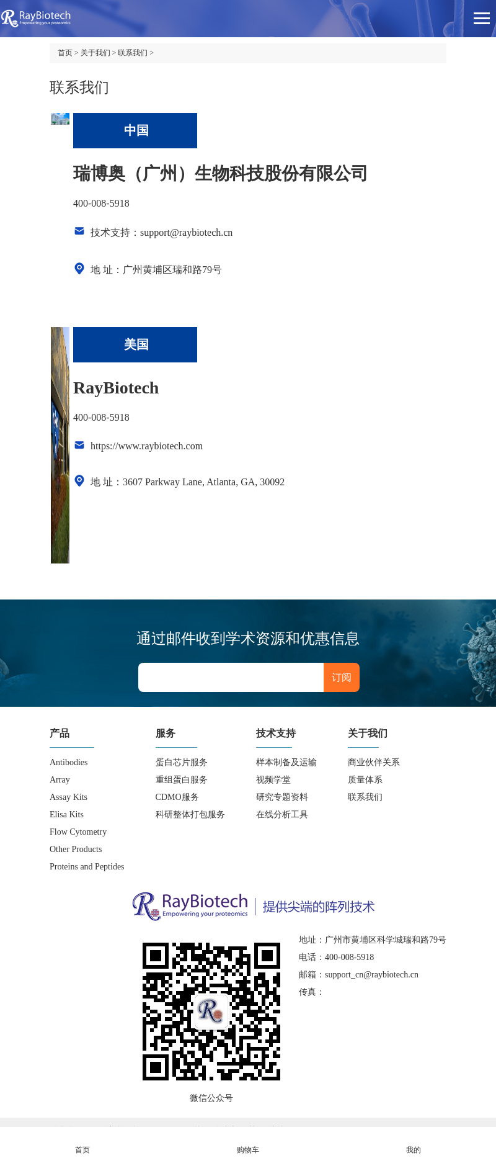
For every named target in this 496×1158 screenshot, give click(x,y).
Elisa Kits (67, 814)
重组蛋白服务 (182, 779)
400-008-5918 (101, 203)
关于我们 (95, 52)
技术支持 (276, 733)
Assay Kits (68, 797)
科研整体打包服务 (190, 814)
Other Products (76, 849)
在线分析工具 (282, 814)
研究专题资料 (282, 797)
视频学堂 (273, 779)
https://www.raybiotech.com (147, 446)
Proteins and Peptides (87, 866)
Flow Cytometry (78, 832)
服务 (165, 733)
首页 (65, 52)
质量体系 (365, 779)
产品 (59, 733)
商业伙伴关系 (374, 762)
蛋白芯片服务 (182, 762)
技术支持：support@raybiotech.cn (161, 232)
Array (60, 779)
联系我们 (133, 52)
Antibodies (68, 762)
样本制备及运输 (286, 762)
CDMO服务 (177, 797)
